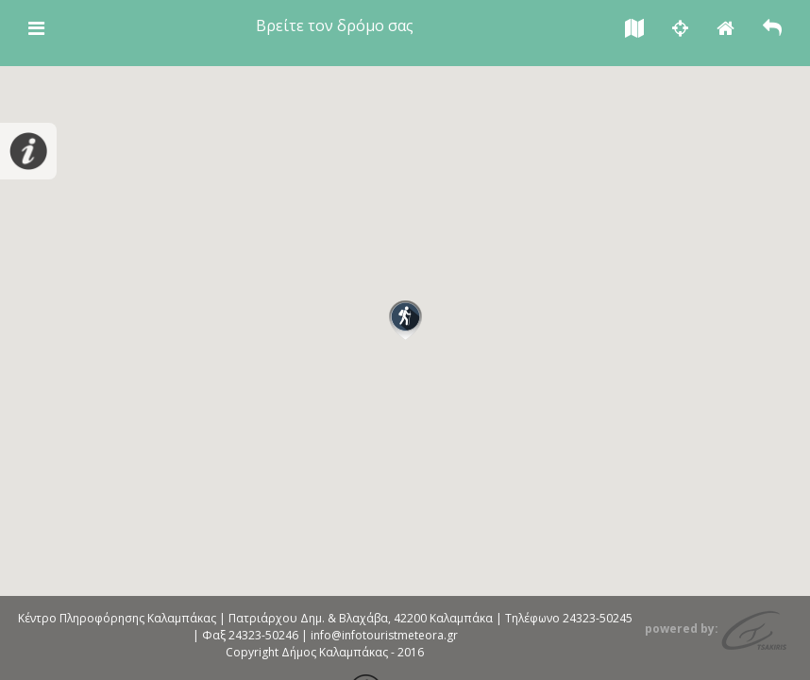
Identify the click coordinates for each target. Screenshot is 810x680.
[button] (405, 320)
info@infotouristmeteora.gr (384, 635)
